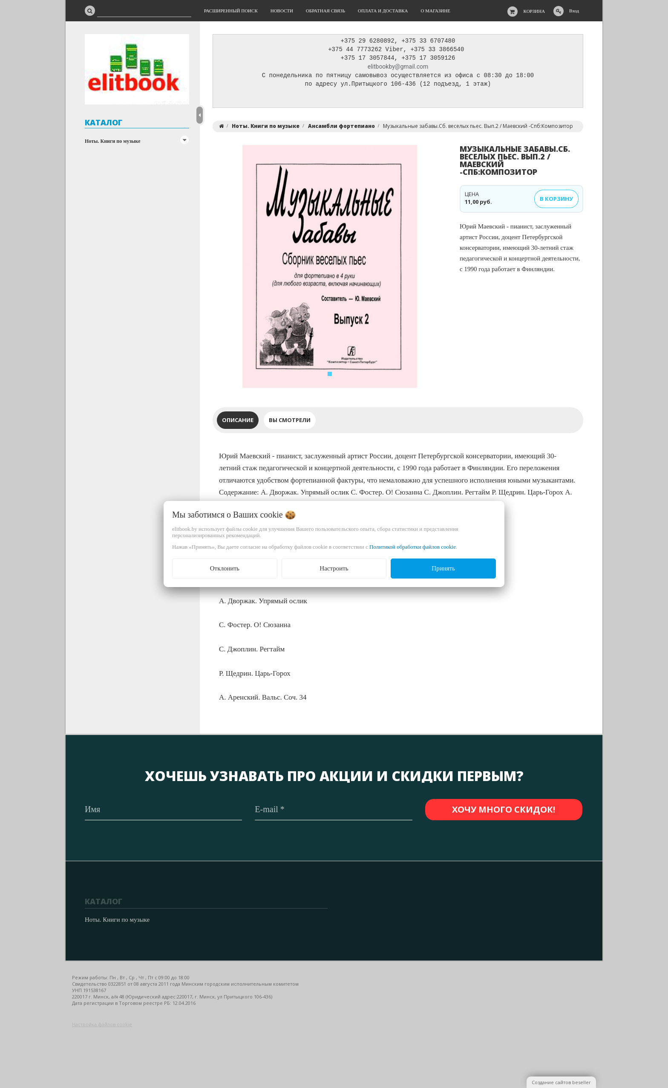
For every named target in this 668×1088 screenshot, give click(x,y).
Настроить (334, 568)
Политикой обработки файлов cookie (412, 547)
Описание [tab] (237, 422)
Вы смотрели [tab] (290, 422)
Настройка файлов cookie (102, 1024)
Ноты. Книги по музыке (113, 141)
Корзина (534, 11)
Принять (443, 568)
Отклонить (224, 568)
